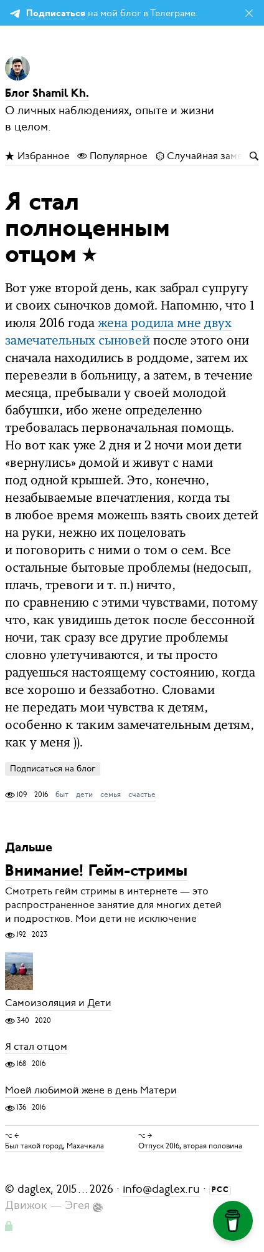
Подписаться (55, 14)
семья (110, 795)
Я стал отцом (36, 1047)
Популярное (112, 156)
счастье (142, 795)
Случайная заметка (206, 156)
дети (84, 795)
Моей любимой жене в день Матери (91, 1090)
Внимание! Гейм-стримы (96, 871)
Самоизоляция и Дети (58, 1003)
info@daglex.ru (161, 1188)
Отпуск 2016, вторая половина (190, 1146)
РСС (220, 1190)
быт (61, 795)
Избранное (37, 156)
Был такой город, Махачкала (54, 1146)
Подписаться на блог (52, 769)
